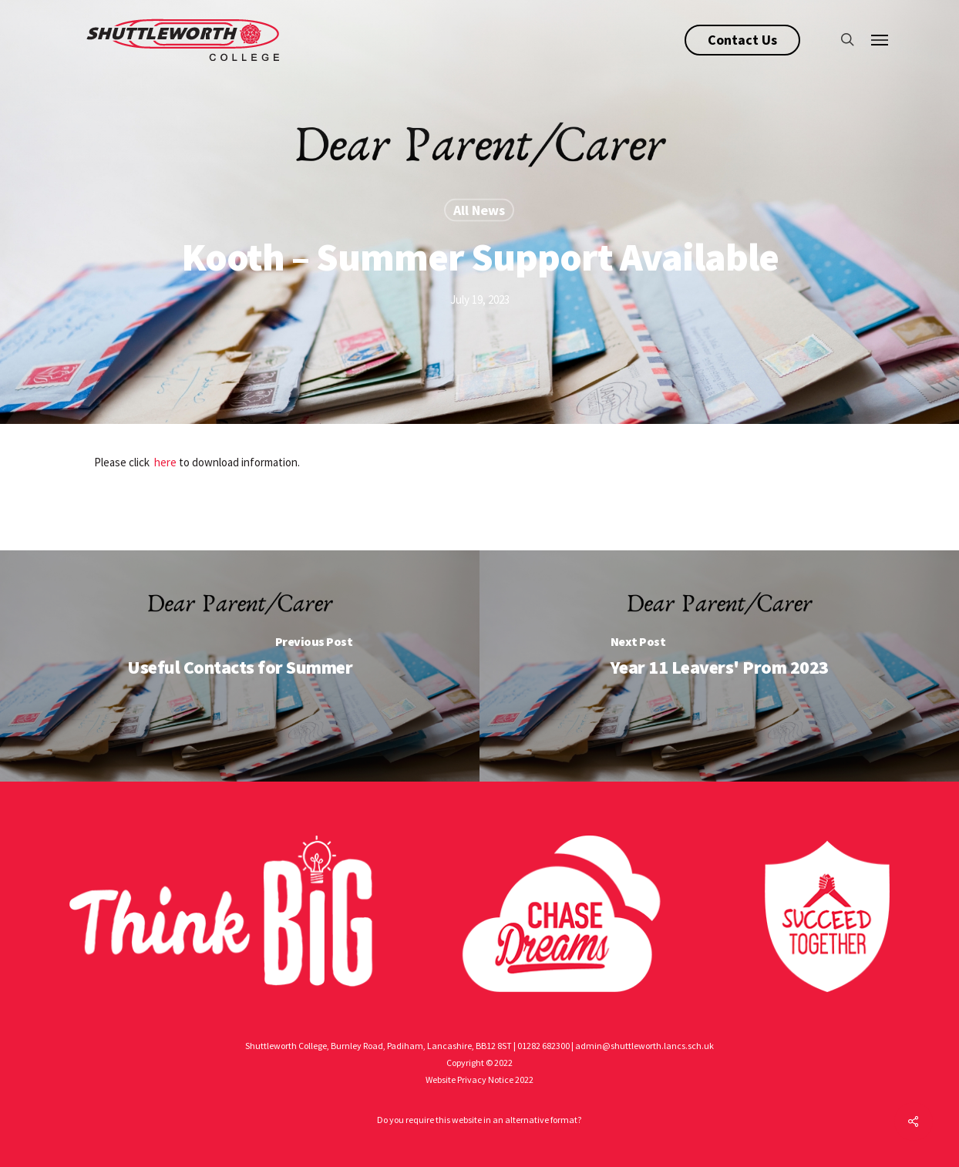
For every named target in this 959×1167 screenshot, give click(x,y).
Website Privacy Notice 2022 (479, 1079)
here (165, 462)
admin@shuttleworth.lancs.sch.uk (644, 1045)
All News (479, 210)
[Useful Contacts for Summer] (240, 666)
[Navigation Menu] (880, 39)
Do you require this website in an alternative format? (479, 1119)
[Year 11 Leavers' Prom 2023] (719, 666)
